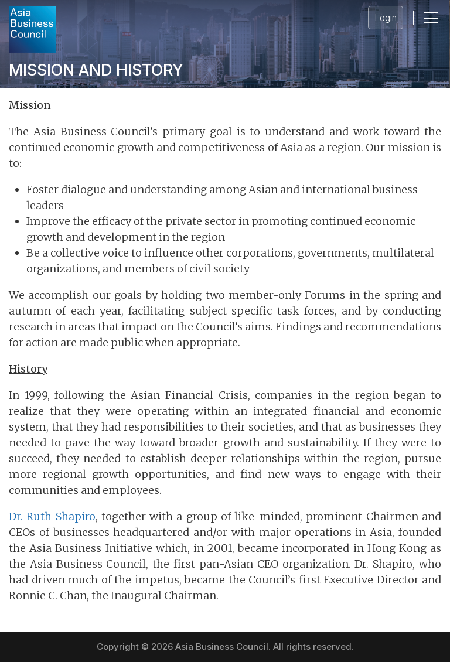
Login (385, 17)
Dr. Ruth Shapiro (52, 516)
